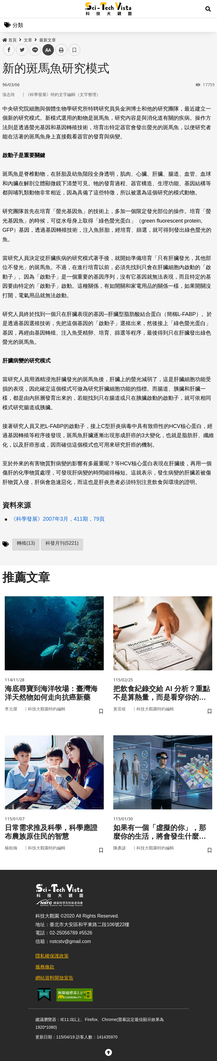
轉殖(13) (26, 543)
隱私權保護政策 (52, 955)
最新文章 (47, 40)
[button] (208, 9)
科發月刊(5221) (61, 543)
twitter (22, 49)
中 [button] (48, 49)
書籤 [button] (74, 50)
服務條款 (44, 966)
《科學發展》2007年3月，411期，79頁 (58, 519)
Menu (9, 9)
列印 (61, 50)
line (33, 49)
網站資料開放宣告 (54, 977)
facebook (9, 49)
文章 (28, 40)
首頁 (9, 40)
